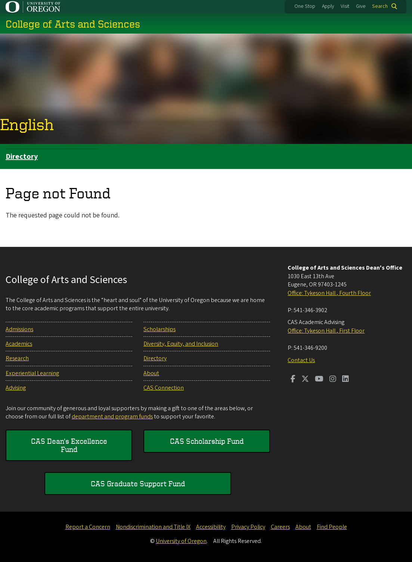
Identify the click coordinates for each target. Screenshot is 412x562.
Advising (16, 388)
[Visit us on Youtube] (319, 380)
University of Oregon (181, 541)
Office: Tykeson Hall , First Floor (326, 331)
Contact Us (301, 360)
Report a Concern (87, 527)
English (27, 124)
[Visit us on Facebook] (293, 380)
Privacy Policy (248, 527)
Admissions (19, 329)
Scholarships (159, 329)
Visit (345, 6)
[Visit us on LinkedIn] (345, 380)
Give (361, 6)
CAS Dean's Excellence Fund (69, 445)
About (151, 373)
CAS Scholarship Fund (207, 441)
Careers (280, 527)
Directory (22, 156)
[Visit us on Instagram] (332, 380)
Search (380, 6)
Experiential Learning (32, 373)
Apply (328, 6)
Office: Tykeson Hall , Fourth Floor (329, 293)
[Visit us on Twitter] (305, 380)
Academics (19, 344)
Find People (332, 527)
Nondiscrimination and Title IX (153, 527)
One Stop (304, 6)
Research (17, 358)
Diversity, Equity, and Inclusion (180, 344)
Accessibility (211, 527)
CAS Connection (163, 388)
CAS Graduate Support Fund (138, 483)
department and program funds (112, 416)
